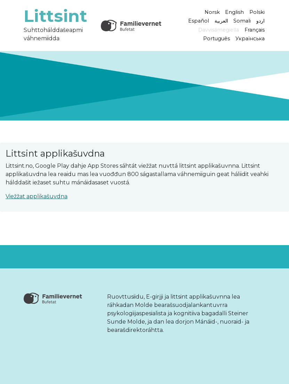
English (234, 12)
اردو (260, 21)
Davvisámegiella (218, 30)
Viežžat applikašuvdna (36, 196)
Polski (257, 12)
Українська (250, 38)
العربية (221, 21)
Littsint (55, 16)
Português (216, 38)
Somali (242, 21)
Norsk (212, 12)
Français (254, 30)
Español (198, 21)
